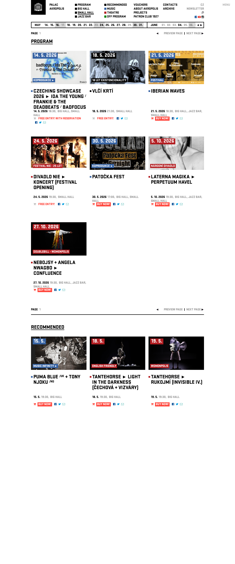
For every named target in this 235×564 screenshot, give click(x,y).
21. (85, 25)
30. (135, 25)
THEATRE (113, 13)
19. (74, 25)
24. (102, 25)
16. (58, 25)
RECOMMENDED (117, 5)
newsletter (195, 9)
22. (91, 25)
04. (180, 25)
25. (108, 25)
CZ (202, 5)
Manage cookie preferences (43, 519)
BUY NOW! (162, 119)
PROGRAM (84, 5)
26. (113, 25)
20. (80, 25)
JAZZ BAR (84, 17)
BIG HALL (83, 9)
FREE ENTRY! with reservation (59, 119)
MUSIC (111, 9)
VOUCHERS (141, 5)
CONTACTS (170, 5)
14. (46, 25)
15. (52, 25)
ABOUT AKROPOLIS (146, 9)
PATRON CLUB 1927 (146, 17)
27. (119, 25)
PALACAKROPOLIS (56, 7)
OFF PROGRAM (116, 17)
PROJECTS (140, 13)
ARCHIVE (168, 9)
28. (124, 25)
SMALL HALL (86, 13)
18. (69, 25)
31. (141, 25)
